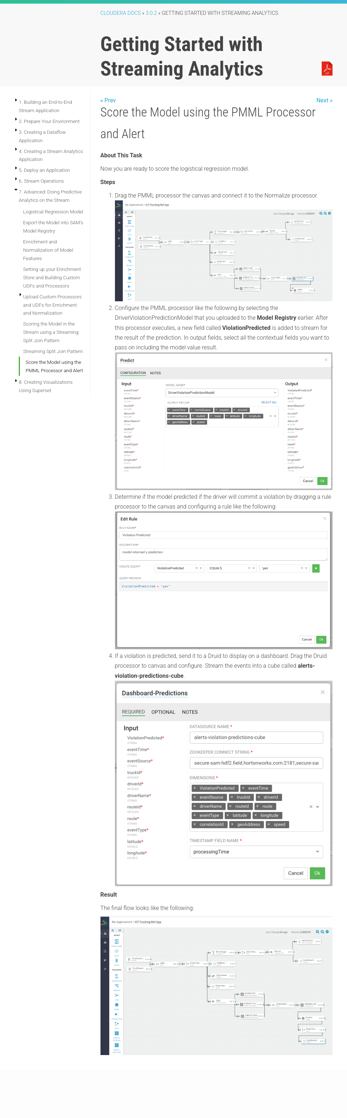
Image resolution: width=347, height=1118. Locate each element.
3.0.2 (151, 13)
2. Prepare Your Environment (49, 121)
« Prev (108, 100)
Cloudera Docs (120, 13)
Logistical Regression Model (53, 211)
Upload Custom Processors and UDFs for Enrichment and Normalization (52, 305)
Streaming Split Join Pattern (53, 351)
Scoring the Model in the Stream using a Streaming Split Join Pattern (50, 332)
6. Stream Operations (41, 181)
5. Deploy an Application (44, 170)
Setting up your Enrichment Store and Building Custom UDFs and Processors (52, 277)
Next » (324, 100)
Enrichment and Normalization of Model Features (48, 250)
